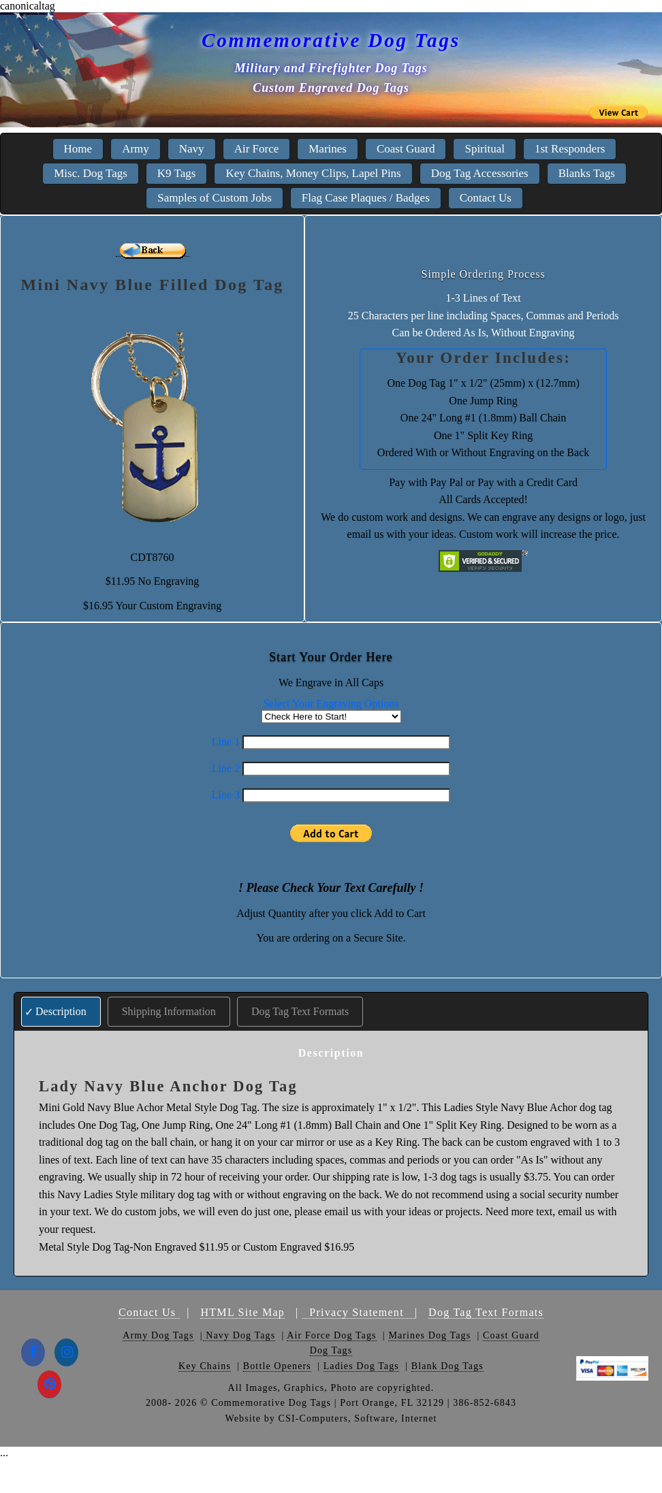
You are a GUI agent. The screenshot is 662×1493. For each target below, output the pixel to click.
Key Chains (204, 1366)
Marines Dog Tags (429, 1335)
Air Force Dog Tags (331, 1335)
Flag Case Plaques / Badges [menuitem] (366, 197)
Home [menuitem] (78, 148)
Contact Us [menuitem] (485, 197)
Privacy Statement (358, 1312)
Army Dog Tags (158, 1335)
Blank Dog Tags (447, 1366)
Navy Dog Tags (239, 1335)
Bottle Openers (277, 1366)
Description (60, 1011)
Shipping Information (169, 1011)
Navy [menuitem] (191, 148)
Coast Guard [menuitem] (406, 148)
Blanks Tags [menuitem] (586, 173)
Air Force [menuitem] (256, 148)
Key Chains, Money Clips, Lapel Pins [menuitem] (312, 173)
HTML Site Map (242, 1312)
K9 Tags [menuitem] (176, 173)
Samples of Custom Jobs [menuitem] (214, 197)
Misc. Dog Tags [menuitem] (90, 173)
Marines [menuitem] (328, 148)
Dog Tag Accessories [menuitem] (480, 173)
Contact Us (149, 1312)
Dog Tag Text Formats (300, 1011)
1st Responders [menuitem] (570, 148)
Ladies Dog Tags (361, 1366)
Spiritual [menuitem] (484, 148)
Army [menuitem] (135, 148)
